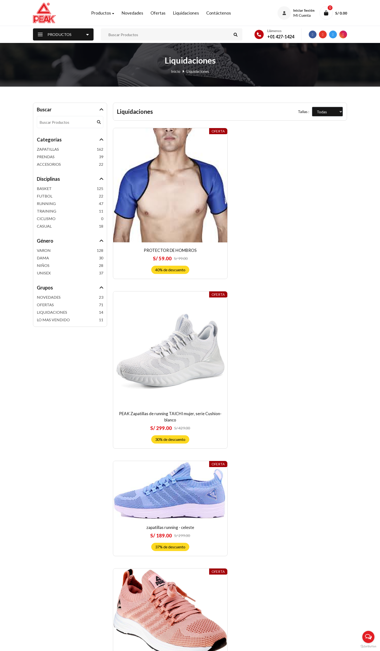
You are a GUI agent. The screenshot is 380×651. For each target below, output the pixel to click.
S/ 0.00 (341, 14)
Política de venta (207, 584)
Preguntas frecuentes (210, 576)
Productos (105, 13)
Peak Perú (71, 644)
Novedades (136, 13)
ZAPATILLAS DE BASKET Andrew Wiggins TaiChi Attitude (260, 420)
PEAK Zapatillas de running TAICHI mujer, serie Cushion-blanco (199, 197)
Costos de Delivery (208, 600)
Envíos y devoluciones (211, 592)
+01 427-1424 (280, 38)
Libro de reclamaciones (212, 616)
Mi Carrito (122, 600)
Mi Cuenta (121, 592)
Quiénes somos (205, 568)
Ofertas (161, 13)
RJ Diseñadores (334, 643)
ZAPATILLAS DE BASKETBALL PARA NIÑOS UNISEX (320, 420)
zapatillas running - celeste (260, 165)
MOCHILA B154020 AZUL (200, 413)
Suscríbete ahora (310, 612)
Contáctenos (222, 13)
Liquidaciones (189, 13)
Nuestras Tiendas (127, 608)
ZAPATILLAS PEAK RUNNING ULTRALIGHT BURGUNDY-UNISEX (260, 286)
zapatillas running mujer (139, 277)
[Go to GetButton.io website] (368, 646)
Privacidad (202, 608)
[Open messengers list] (368, 637)
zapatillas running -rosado (320, 179)
